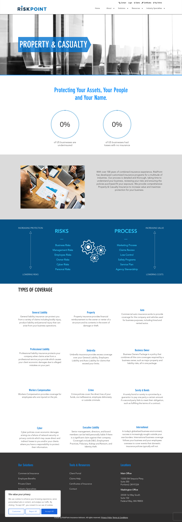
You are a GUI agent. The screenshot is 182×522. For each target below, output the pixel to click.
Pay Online (158, 3)
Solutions (121, 8)
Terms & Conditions (120, 518)
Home (97, 8)
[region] (33, 503)
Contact (123, 3)
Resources (136, 8)
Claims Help (75, 479)
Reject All (33, 511)
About (108, 8)
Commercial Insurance (28, 473)
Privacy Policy (106, 518)
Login (130, 3)
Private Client (24, 484)
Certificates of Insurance (80, 484)
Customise (16, 511)
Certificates (147, 3)
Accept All (49, 511)
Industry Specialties (154, 8)
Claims (137, 3)
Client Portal (75, 473)
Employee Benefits (27, 479)
